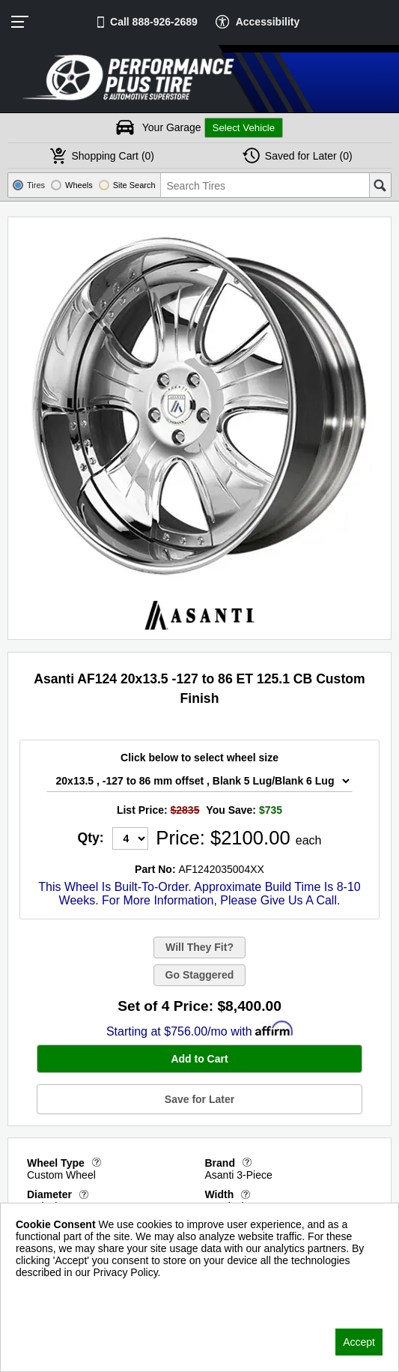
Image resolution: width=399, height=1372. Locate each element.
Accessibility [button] (268, 22)
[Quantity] (130, 838)
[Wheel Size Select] (199, 781)
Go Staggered (199, 975)
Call (154, 22)
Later (309, 156)
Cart (112, 156)
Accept (359, 1342)
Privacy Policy (48, 1292)
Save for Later (199, 1099)
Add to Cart (199, 1059)
